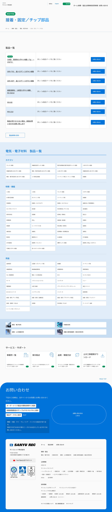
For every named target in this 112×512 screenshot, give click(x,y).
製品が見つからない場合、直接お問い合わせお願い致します (20, 131)
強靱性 (94, 235)
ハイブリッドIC (43, 301)
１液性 (18, 201)
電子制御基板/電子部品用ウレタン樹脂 (69, 174)
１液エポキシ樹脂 (69, 180)
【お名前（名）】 (101, 430)
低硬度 (43, 224)
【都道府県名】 (85, 439)
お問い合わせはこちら (96, 415)
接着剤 (94, 186)
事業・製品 (49, 4)
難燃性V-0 (43, 247)
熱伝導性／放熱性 (69, 235)
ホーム (42, 4)
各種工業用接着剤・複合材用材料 (81, 342)
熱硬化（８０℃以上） (69, 213)
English (90, 4)
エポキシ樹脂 (94, 201)
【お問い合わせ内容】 (95, 490)
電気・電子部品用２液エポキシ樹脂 (43, 180)
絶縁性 (43, 241)
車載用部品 (18, 279)
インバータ (69, 301)
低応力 (94, 224)
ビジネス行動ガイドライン (61, 469)
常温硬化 (18, 213)
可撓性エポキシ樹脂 (18, 258)
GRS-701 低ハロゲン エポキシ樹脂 (20, 73)
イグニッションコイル (43, 290)
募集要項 (43, 493)
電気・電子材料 (24, 28)
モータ (18, 290)
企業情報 (58, 4)
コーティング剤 (69, 207)
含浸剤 (43, 313)
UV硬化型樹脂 (18, 207)
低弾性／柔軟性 (69, 224)
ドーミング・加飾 (94, 313)
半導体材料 (81, 334)
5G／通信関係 (18, 284)
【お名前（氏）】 (85, 430)
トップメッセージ (47, 466)
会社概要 (70, 466)
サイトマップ (69, 499)
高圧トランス (94, 296)
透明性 (94, 241)
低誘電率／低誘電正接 (69, 241)
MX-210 (10, 120)
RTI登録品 (94, 247)
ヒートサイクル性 (43, 235)
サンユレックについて (47, 463)
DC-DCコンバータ (18, 301)
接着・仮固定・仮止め (18, 313)
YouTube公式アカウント (24, 455)
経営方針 (57, 466)
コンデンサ (69, 290)
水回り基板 (43, 296)
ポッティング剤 (43, 207)
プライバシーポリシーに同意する (95, 504)
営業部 (51, 489)
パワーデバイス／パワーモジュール (69, 296)
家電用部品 (69, 279)
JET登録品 (18, 252)
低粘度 (43, 218)
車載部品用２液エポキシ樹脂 (18, 180)
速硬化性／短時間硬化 (94, 213)
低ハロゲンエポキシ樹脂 (43, 258)
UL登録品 (69, 247)
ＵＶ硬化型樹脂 (43, 186)
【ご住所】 (84, 446)
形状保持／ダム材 (69, 313)
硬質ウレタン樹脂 (69, 252)
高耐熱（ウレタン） (43, 252)
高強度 (18, 235)
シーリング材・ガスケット (18, 318)
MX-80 (9, 110)
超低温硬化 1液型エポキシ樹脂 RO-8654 (20, 98)
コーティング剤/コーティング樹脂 (69, 186)
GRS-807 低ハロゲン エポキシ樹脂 (20, 86)
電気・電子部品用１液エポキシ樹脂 (18, 186)
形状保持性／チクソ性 (69, 218)
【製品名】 (84, 481)
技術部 (44, 489)
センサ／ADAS (94, 284)
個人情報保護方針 (59, 499)
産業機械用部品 (43, 279)
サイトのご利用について (47, 499)
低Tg (43, 230)
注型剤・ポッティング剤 (43, 273)
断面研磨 (94, 301)
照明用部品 (94, 279)
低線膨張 (18, 230)
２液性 (43, 201)
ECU (69, 284)
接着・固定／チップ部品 (18, 307)
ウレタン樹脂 (18, 175)
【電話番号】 (84, 472)
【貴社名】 (84, 455)
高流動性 (94, 218)
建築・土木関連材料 (30, 342)
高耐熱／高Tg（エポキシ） (94, 252)
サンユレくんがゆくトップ (49, 483)
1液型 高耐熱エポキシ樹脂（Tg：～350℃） (20, 61)
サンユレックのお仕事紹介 (49, 486)
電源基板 (18, 296)
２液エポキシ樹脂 (94, 175)
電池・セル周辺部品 (43, 284)
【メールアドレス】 (86, 463)
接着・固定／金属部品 (43, 307)
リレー (94, 290)
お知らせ (43, 460)
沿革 (64, 466)
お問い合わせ (74, 4)
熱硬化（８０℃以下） (43, 213)
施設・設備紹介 (46, 469)
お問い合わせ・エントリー (58, 493)
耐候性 (18, 247)
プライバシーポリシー (89, 500)
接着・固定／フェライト (94, 307)
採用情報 (65, 4)
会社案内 (51, 473)
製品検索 (51, 439)
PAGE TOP (102, 387)
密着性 (94, 230)
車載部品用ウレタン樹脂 (43, 175)
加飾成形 (18, 273)
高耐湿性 (18, 241)
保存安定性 (18, 224)
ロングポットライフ (18, 218)
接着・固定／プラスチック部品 (69, 307)
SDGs (83, 4)
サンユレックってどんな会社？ (70, 483)
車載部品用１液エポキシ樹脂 (94, 180)
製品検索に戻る (16, 144)
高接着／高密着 (69, 230)
